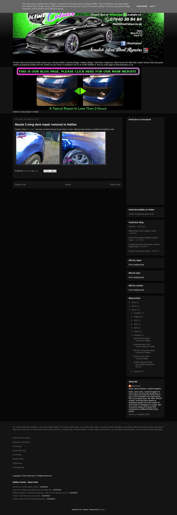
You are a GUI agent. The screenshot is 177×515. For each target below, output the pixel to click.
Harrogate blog (18, 467)
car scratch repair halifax (89, 427)
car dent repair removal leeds (98, 429)
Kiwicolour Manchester (21, 438)
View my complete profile (139, 414)
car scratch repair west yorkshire (25, 427)
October (137, 313)
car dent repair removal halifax (123, 429)
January (137, 371)
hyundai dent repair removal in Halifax (141, 339)
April (136, 328)
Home (68, 184)
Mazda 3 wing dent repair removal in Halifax (144, 351)
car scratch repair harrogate (111, 427)
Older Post (115, 184)
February (138, 335)
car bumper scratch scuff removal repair (138, 427)
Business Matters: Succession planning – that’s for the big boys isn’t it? (40, 493)
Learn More (142, 6)
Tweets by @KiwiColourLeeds (141, 214)
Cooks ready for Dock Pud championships (29, 499)
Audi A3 (132, 226)
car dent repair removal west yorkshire (45, 429)
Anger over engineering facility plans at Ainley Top (32, 490)
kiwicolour (136, 386)
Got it (152, 6)
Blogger (102, 510)
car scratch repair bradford (49, 427)
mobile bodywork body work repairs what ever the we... (144, 364)
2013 (134, 310)
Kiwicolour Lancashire (21, 442)
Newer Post (20, 184)
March (137, 331)
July (136, 320)
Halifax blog (17, 463)
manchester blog (19, 450)
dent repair (30, 129)
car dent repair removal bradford (74, 429)
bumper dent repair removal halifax (141, 357)
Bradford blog (18, 459)
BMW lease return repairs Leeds (142, 231)
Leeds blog (17, 446)
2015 (134, 302)
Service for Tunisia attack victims (25, 487)
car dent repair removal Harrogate (149, 429)
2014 (134, 306)
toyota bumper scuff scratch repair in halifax (144, 345)
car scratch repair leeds (70, 427)
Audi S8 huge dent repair (139, 251)
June (136, 324)
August (137, 317)
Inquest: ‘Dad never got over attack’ (26, 496)
